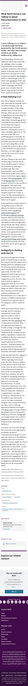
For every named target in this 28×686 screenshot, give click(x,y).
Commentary (4, 10)
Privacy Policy (12, 673)
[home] (12, 5)
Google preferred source (8, 644)
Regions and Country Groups (8, 494)
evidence (22, 355)
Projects (3, 506)
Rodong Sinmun (16, 178)
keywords (4, 486)
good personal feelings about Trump (13, 239)
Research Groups (5, 500)
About (3, 637)
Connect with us (14, 599)
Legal (6, 675)
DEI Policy (11, 675)
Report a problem (6, 641)
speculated (13, 81)
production (17, 210)
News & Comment (6, 632)
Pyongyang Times (9, 181)
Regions (3, 615)
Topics (3, 488)
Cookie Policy (4, 673)
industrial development (9, 213)
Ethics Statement (21, 673)
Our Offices (4, 639)
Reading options (6, 539)
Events (3, 629)
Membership (4, 634)
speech (20, 120)
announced (18, 321)
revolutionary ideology (16, 215)
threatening (21, 76)
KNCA (23, 176)
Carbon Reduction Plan (20, 675)
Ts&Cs (2, 675)
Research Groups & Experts (9, 618)
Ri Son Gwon (9, 410)
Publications (4, 620)
